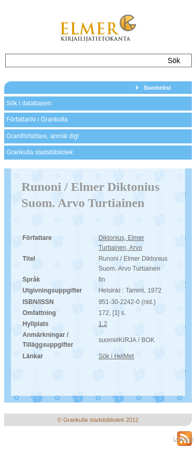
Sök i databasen (28, 103)
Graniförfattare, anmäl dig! (42, 136)
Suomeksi (157, 87)
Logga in (183, 439)
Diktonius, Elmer (121, 237)
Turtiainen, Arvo (120, 247)
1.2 (102, 323)
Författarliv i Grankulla (36, 119)
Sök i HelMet (116, 356)
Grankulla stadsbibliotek (39, 152)
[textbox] (83, 60)
